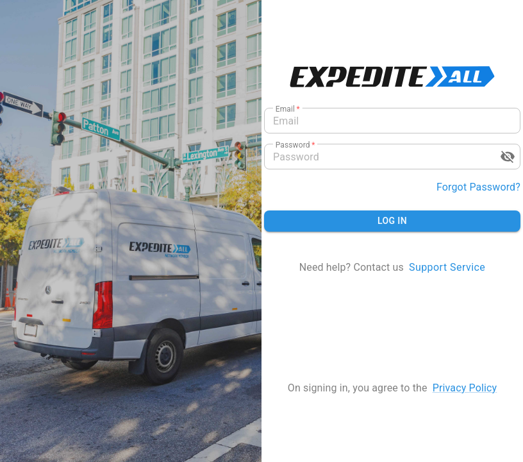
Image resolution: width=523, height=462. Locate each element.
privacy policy (465, 388)
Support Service (447, 267)
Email (288, 109)
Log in (392, 221)
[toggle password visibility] (507, 156)
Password (295, 145)
